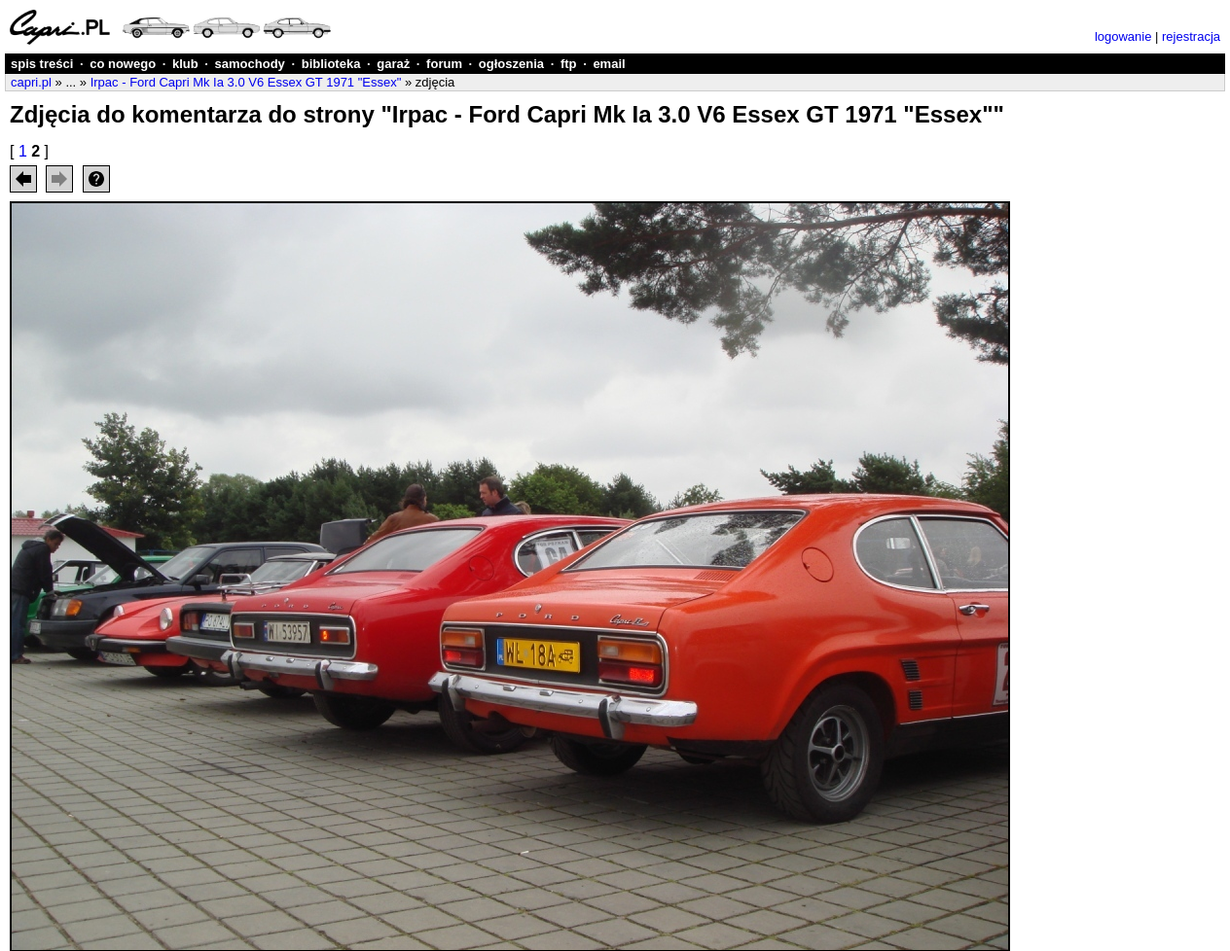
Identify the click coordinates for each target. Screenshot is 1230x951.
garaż (393, 63)
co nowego (123, 63)
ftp (569, 63)
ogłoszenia (511, 63)
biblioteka (331, 63)
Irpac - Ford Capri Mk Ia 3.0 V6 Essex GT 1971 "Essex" (246, 82)
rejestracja (1191, 36)
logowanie (1123, 36)
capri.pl (31, 82)
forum (444, 63)
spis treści (42, 63)
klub (185, 63)
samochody (250, 63)
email (609, 63)
